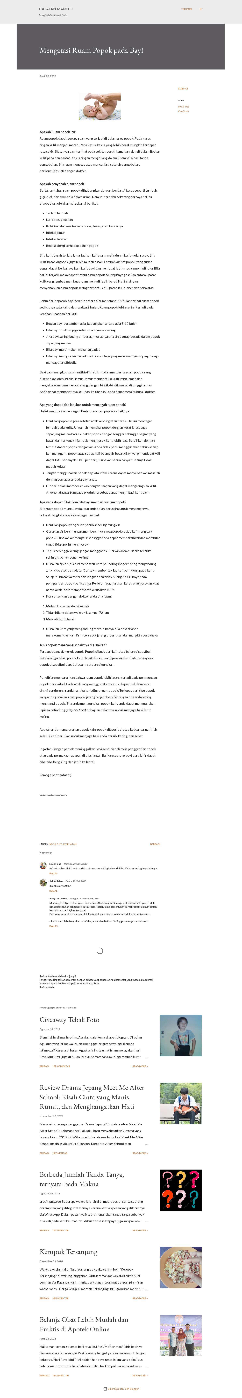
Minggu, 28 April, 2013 (75, 863)
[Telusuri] (186, 9)
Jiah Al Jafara (56, 881)
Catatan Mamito (56, 9)
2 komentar (59, 1153)
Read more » (140, 1066)
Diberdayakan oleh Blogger (121, 1388)
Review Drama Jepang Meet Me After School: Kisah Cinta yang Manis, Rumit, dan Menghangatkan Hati (92, 1097)
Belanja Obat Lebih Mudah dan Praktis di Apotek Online (84, 1324)
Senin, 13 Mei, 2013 (76, 881)
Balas (53, 873)
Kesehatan (183, 111)
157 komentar (61, 1066)
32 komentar (60, 1298)
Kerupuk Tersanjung (68, 1251)
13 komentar (60, 1230)
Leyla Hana (55, 863)
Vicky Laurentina (58, 898)
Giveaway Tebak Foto (69, 1019)
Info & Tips (183, 106)
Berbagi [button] (183, 88)
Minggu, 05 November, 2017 (84, 898)
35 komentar (60, 1375)
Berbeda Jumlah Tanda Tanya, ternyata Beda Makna (82, 1179)
